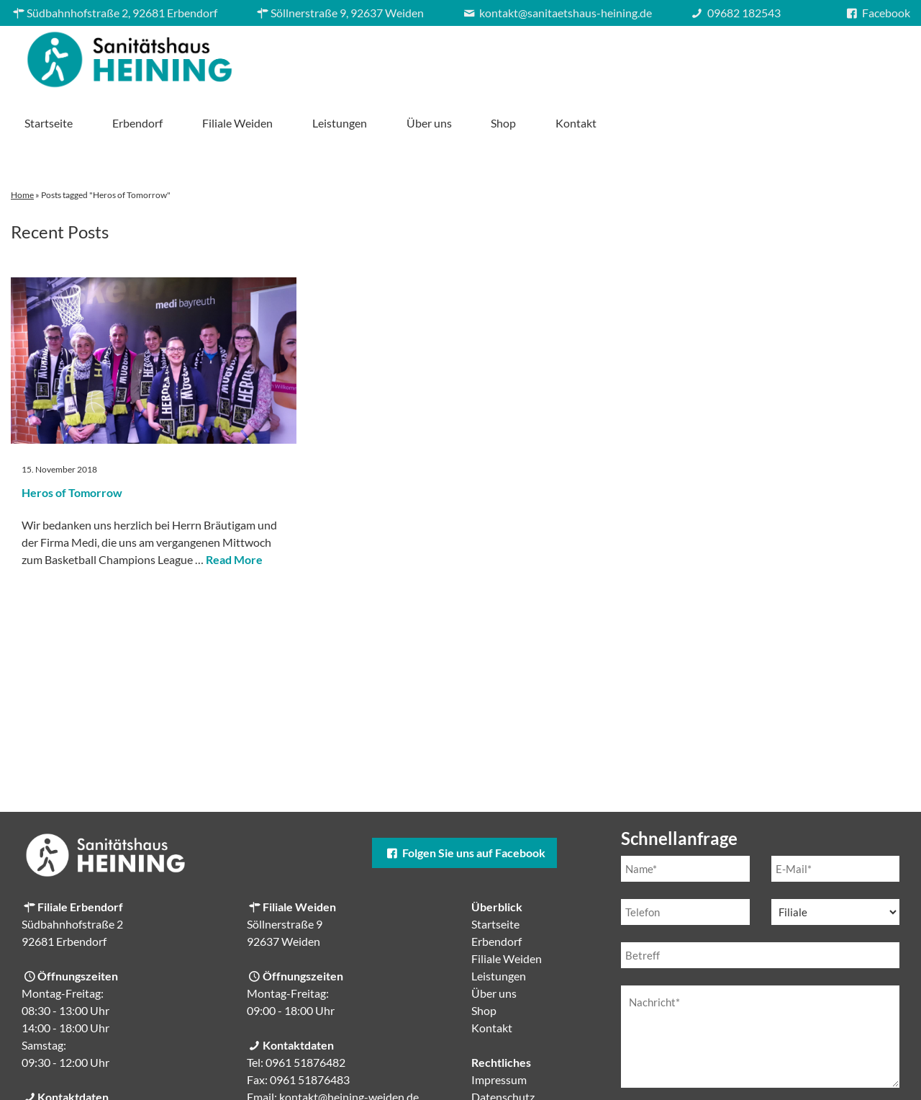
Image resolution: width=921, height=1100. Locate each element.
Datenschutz (503, 1046)
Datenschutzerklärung (743, 1068)
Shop (803, 56)
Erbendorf (437, 56)
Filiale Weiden (537, 56)
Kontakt (876, 56)
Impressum (499, 1029)
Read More (234, 509)
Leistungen (639, 56)
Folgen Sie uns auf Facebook (464, 802)
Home (22, 144)
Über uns (728, 56)
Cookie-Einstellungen (525, 1063)
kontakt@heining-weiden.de (349, 1046)
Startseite (349, 56)
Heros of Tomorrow (72, 442)
